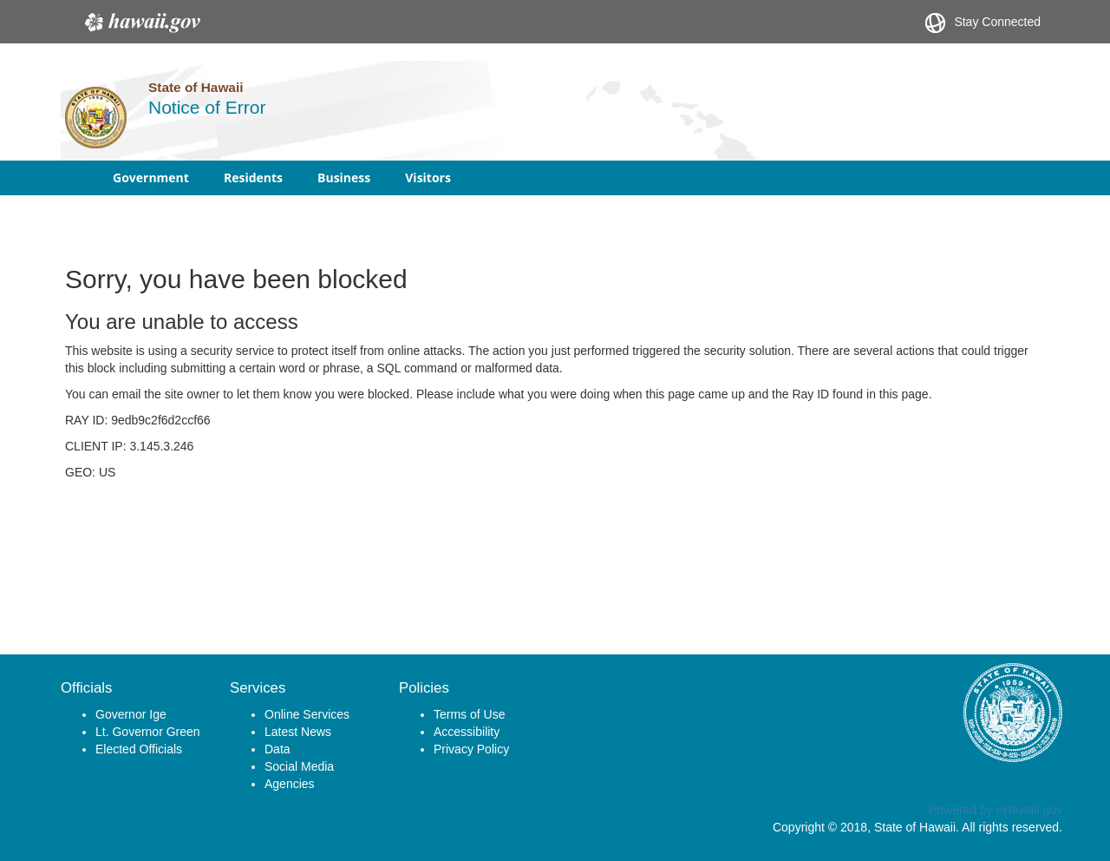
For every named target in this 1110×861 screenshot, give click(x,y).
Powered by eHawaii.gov (995, 810)
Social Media (299, 766)
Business (343, 177)
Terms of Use (469, 714)
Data (277, 749)
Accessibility (467, 732)
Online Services (306, 714)
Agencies (289, 784)
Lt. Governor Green (147, 732)
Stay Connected (983, 23)
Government (151, 177)
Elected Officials (138, 749)
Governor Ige (130, 714)
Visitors (428, 177)
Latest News (297, 732)
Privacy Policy (471, 749)
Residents (253, 177)
